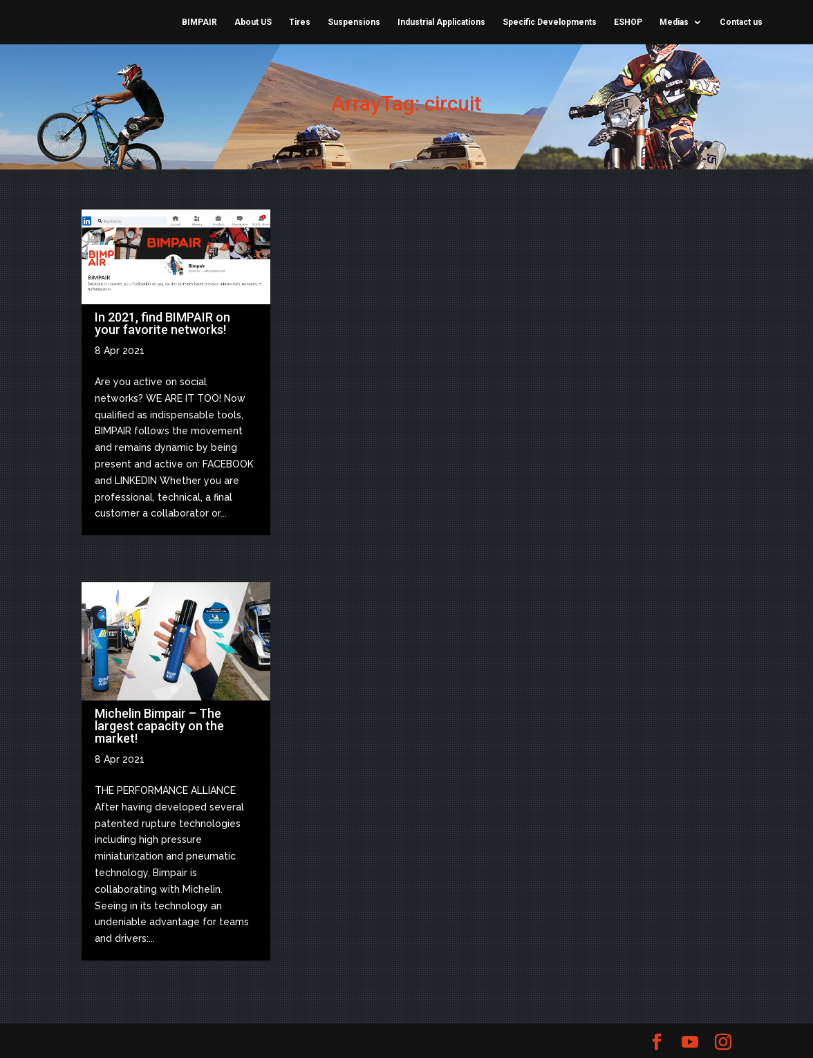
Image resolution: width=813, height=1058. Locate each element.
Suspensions (354, 22)
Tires (299, 22)
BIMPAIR (199, 22)
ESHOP (628, 22)
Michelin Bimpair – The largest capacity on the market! (159, 725)
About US (253, 22)
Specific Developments (550, 22)
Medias (674, 22)
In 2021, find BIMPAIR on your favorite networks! (162, 323)
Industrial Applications (441, 22)
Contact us (741, 22)
